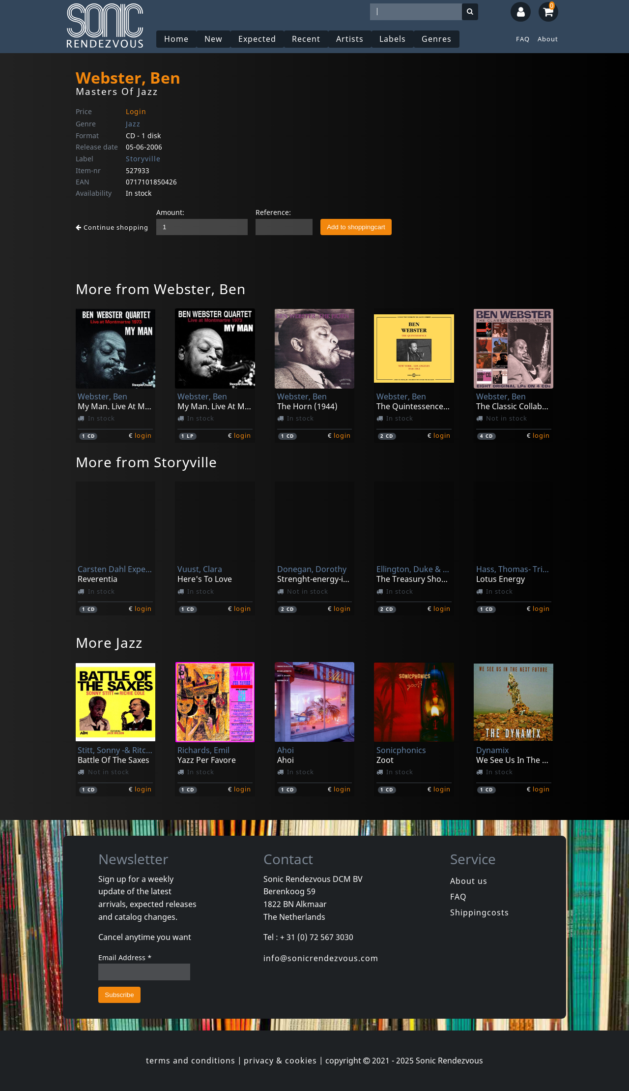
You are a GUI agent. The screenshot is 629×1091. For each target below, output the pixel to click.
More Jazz (109, 642)
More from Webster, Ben (161, 288)
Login (136, 111)
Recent (306, 38)
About (548, 38)
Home (176, 38)
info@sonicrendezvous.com (320, 958)
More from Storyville (146, 462)
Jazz (133, 123)
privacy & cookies (280, 1060)
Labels (392, 38)
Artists (350, 38)
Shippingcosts (479, 912)
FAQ (523, 38)
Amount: (170, 212)
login (143, 435)
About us (468, 881)
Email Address (125, 957)
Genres (437, 38)
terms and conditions (190, 1060)
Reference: (273, 212)
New (213, 38)
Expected (257, 38)
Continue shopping (112, 227)
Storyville (143, 158)
